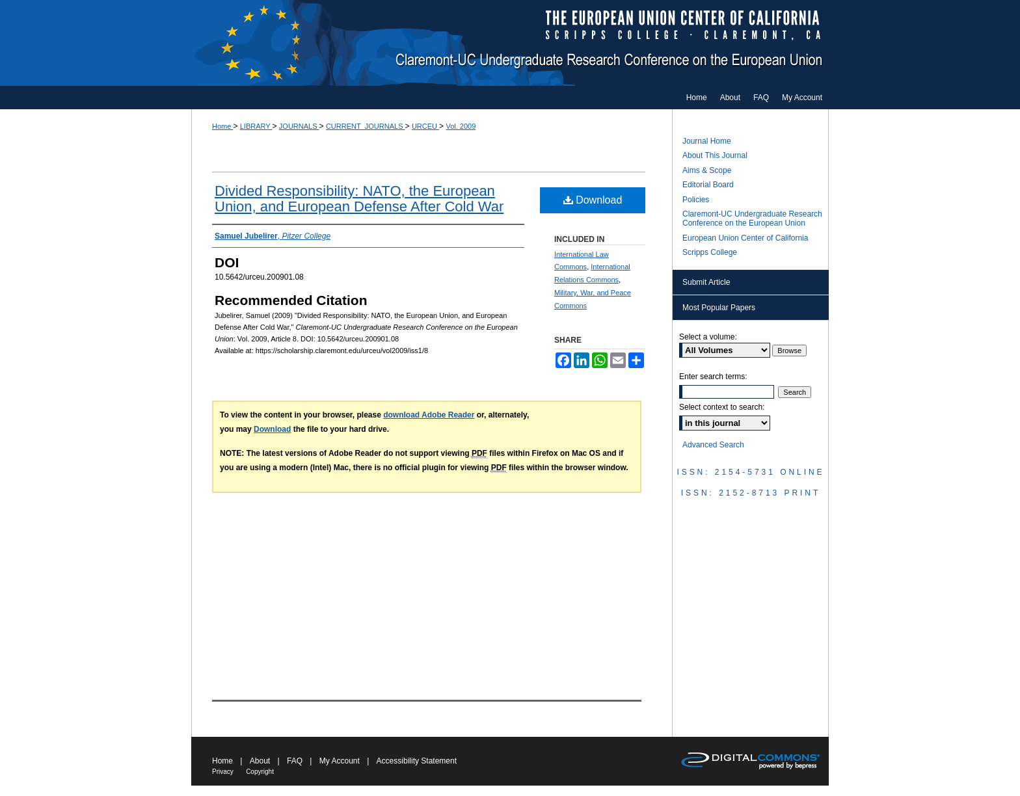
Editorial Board (708, 184)
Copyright (260, 771)
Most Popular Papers (718, 307)
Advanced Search (713, 444)
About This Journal (714, 155)
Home (222, 126)
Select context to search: (721, 407)
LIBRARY (256, 126)
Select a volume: (708, 336)
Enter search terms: (713, 376)
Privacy (223, 771)
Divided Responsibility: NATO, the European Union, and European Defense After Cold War (359, 199)
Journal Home (706, 141)
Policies (695, 199)
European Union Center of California (745, 238)
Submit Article (706, 282)
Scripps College (709, 252)
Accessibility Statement (417, 760)
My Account (339, 760)
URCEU (425, 126)
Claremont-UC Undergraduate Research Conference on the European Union (510, 43)
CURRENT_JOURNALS (365, 126)
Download (593, 200)
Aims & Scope (706, 170)
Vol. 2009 (461, 126)
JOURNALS (299, 126)
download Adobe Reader (428, 414)
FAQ (294, 760)
